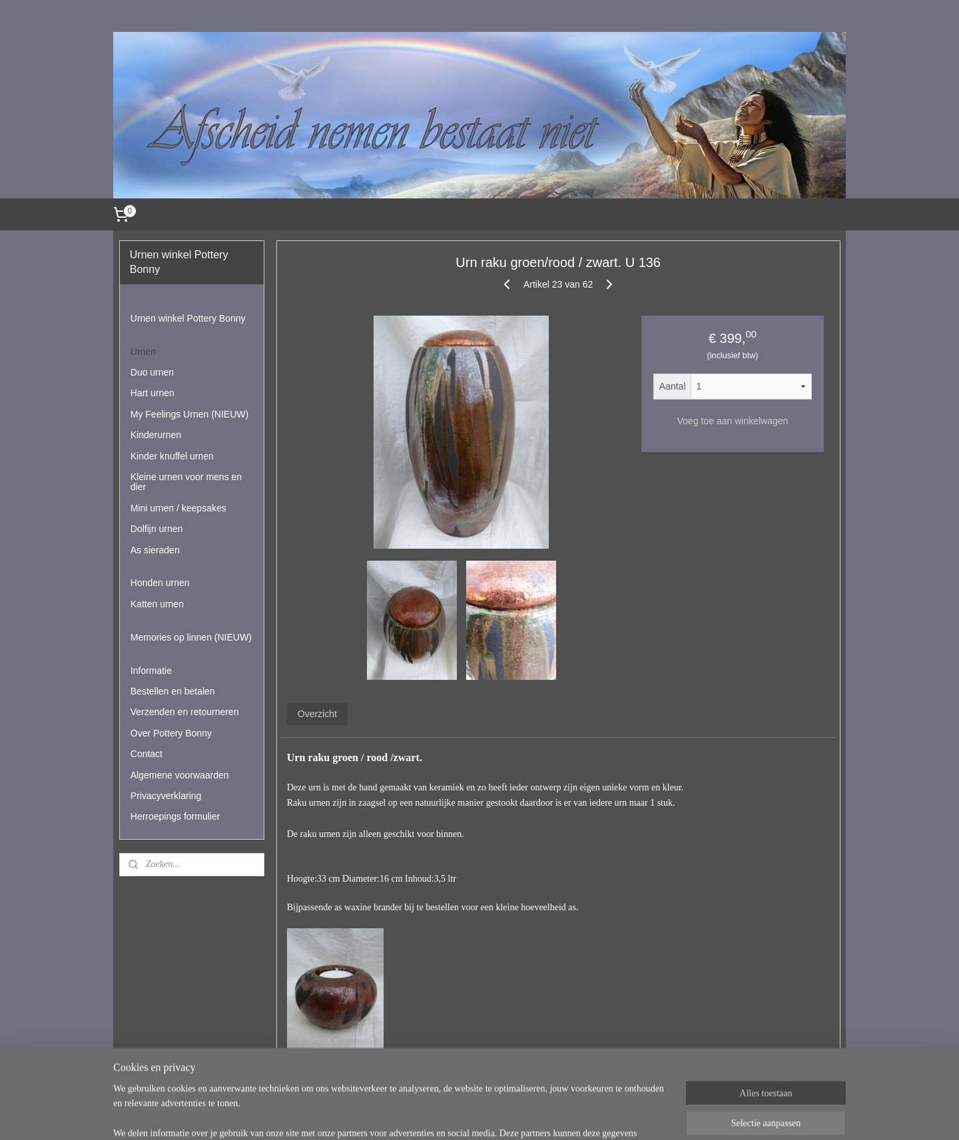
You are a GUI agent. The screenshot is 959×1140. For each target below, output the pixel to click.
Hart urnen (152, 393)
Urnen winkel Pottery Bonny (188, 318)
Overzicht (316, 714)
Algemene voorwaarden (180, 775)
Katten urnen (157, 604)
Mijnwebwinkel (631, 1115)
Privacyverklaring (166, 795)
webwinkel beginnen (529, 1115)
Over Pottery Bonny (171, 733)
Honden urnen (160, 582)
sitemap (461, 1115)
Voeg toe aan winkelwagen (732, 421)
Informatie (151, 670)
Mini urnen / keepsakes (178, 508)
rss (485, 1115)
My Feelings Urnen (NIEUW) (189, 414)
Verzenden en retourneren (185, 712)
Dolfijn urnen (157, 528)
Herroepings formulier (175, 816)
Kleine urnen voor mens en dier (186, 481)
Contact (146, 753)
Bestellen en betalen (173, 691)
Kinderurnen (156, 434)
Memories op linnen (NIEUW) (191, 637)
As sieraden (155, 550)
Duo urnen (152, 372)
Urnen (143, 351)
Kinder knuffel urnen (172, 456)
